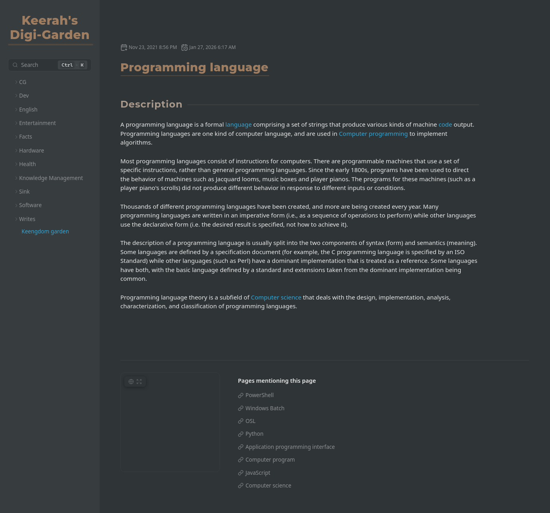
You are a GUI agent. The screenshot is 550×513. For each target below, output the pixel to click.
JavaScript (258, 472)
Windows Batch (265, 408)
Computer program (270, 459)
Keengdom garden (45, 231)
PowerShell (260, 395)
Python (254, 433)
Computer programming (373, 133)
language (239, 124)
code (445, 124)
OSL (250, 421)
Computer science (276, 297)
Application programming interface (290, 446)
